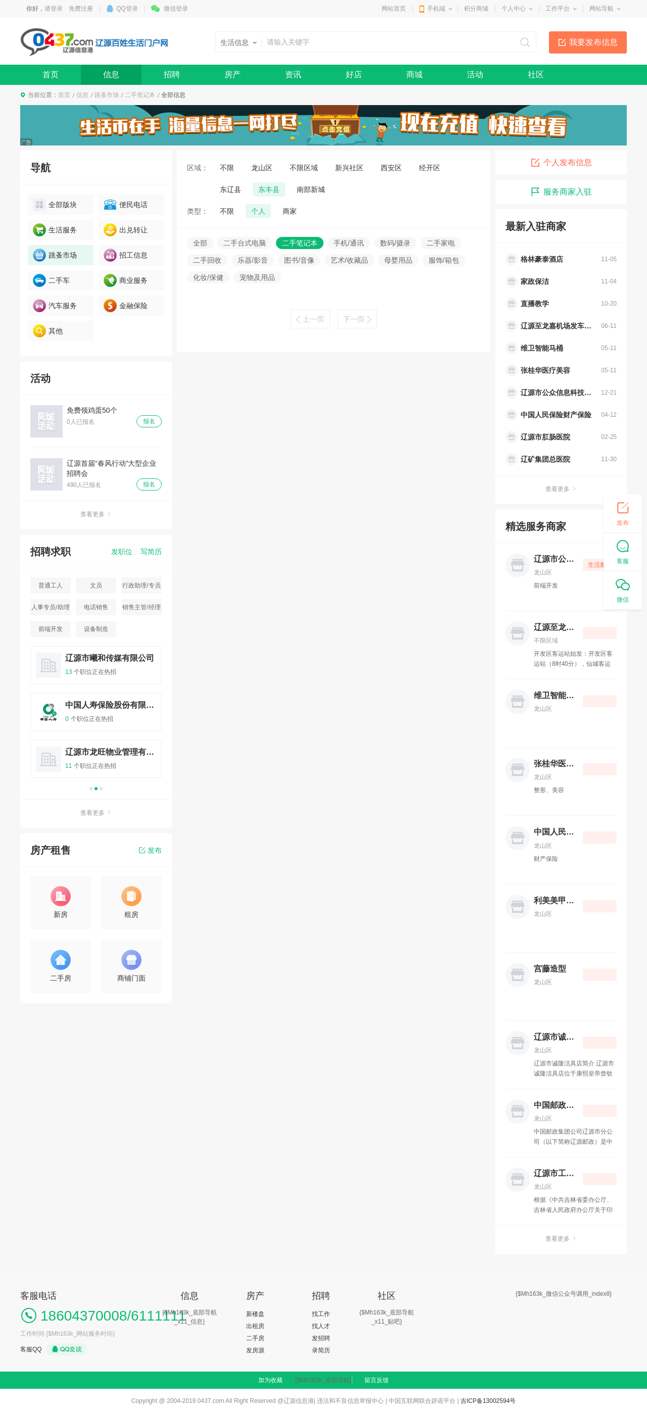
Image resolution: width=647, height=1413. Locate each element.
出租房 (255, 1326)
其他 (48, 330)
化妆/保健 (208, 277)
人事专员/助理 (50, 607)
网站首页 (394, 8)
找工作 (321, 1314)
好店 (354, 74)
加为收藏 (270, 1380)
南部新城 (311, 189)
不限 (227, 168)
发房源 (255, 1350)
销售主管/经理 (141, 607)
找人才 (321, 1326)
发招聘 (321, 1338)
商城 (414, 74)
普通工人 (50, 585)
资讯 (293, 74)
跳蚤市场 (107, 95)
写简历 (151, 552)
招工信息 (126, 255)
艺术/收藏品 (349, 260)
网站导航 (601, 8)
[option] (96, 716)
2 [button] (96, 788)
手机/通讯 (349, 243)
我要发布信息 (593, 42)
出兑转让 (126, 229)
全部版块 (55, 204)
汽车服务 (55, 305)
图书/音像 (299, 260)
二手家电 (441, 243)
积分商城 (476, 8)
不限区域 (304, 168)
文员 (96, 585)
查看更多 (96, 514)
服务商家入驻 (561, 192)
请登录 (53, 8)
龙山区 (261, 168)
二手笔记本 (140, 95)
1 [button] (91, 788)
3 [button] (101, 788)
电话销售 (96, 607)
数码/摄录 (395, 243)
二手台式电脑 (244, 243)
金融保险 (126, 305)
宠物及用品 (257, 277)
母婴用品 (398, 260)
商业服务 (126, 280)
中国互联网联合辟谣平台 (422, 1400)
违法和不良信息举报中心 (350, 1400)
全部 (200, 243)
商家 (290, 211)
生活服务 (55, 229)
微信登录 (176, 8)
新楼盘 (255, 1314)
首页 (50, 74)
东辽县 (230, 189)
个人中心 (513, 8)
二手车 (51, 280)
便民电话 (126, 204)
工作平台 (557, 8)
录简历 (321, 1350)
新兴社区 (349, 168)
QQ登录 (127, 8)
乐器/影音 (253, 260)
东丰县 (269, 189)
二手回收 (207, 260)
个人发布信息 (561, 163)
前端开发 (50, 628)
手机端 (436, 8)
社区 (536, 74)
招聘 (172, 74)
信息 (111, 74)
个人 (258, 211)
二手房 (255, 1338)
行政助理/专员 (141, 585)
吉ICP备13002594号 (488, 1400)
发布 (150, 850)
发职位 (121, 552)
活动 (475, 74)
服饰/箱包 (444, 260)
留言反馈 (376, 1380)
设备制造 (96, 628)
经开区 (429, 168)
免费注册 (81, 8)
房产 (232, 74)
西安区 (391, 168)
